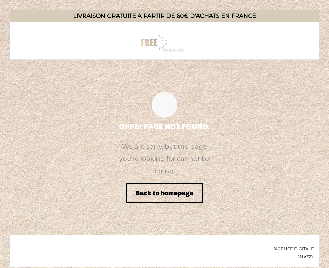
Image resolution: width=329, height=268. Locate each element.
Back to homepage (164, 193)
